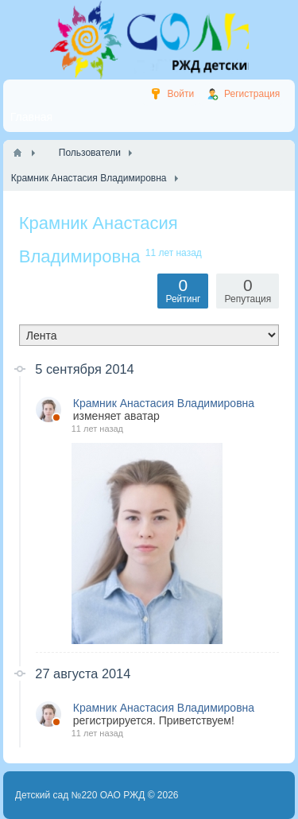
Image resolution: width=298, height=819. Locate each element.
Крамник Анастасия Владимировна (163, 403)
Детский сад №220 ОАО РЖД (80, 795)
